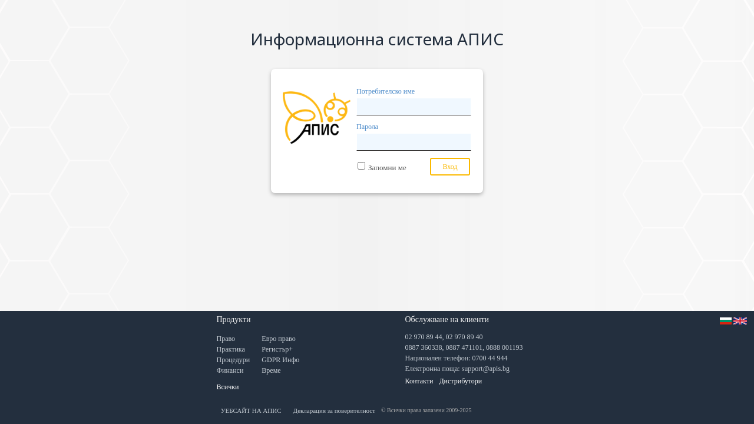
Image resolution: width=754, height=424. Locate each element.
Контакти (419, 381)
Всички (228, 387)
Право (226, 338)
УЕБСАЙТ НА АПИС (251, 410)
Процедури (233, 360)
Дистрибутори (460, 381)
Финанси (230, 370)
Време (271, 370)
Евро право (278, 338)
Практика (231, 349)
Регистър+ (277, 349)
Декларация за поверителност (334, 410)
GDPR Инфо (280, 360)
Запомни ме (387, 167)
